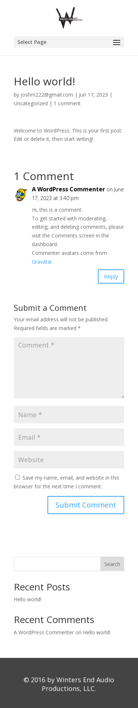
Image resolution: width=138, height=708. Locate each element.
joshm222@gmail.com (47, 94)
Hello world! (27, 599)
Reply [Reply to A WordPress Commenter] (111, 276)
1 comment (67, 103)
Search (112, 564)
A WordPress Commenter (68, 189)
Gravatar (42, 261)
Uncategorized (31, 103)
